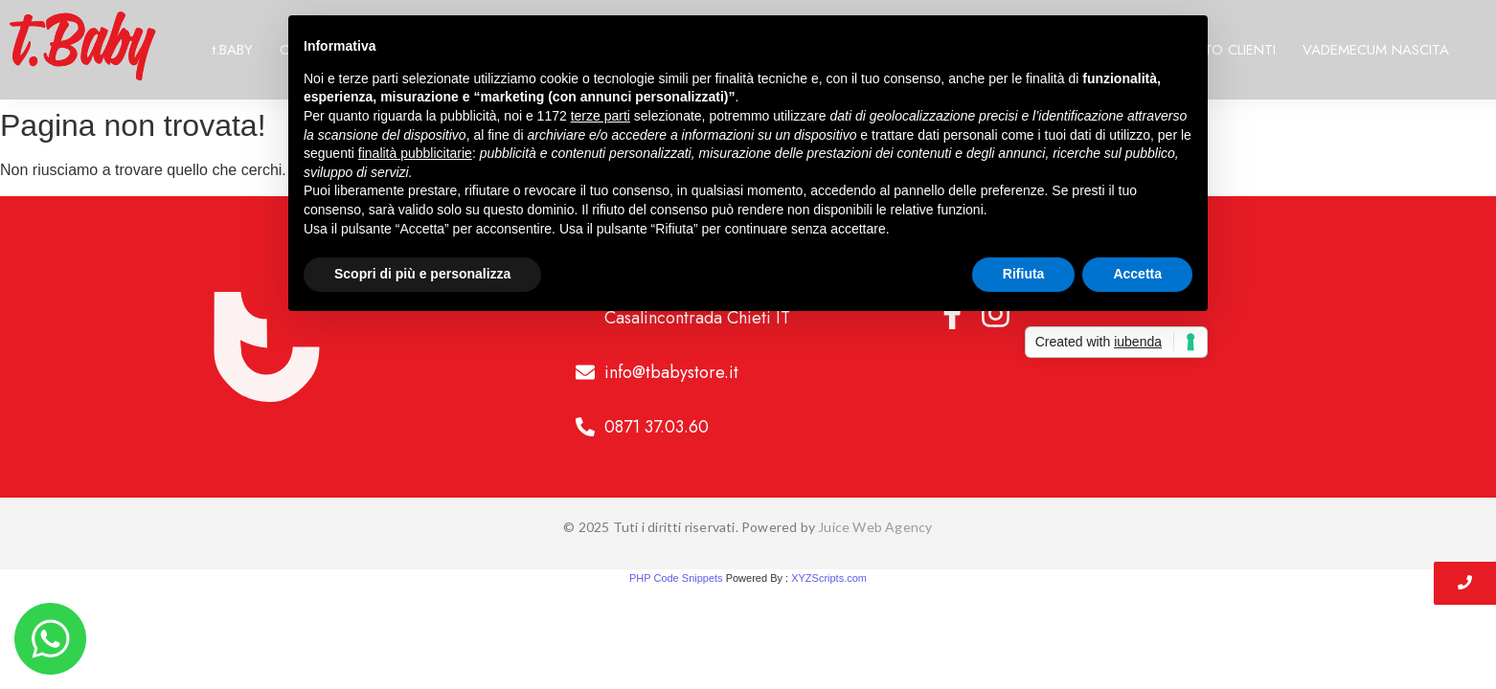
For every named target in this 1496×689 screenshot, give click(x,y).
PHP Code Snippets (676, 578)
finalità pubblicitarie (415, 153)
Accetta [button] (1137, 273)
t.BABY (233, 49)
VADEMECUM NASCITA (1376, 49)
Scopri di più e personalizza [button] (422, 273)
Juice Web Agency (875, 527)
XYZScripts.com (829, 578)
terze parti (600, 115)
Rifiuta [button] (1024, 273)
